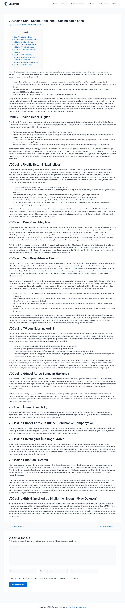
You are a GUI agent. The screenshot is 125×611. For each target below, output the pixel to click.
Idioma (116, 4)
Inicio (59, 4)
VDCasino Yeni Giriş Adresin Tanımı (26, 45)
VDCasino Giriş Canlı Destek (24, 67)
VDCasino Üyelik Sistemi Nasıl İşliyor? (27, 39)
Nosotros (68, 4)
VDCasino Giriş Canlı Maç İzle (24, 42)
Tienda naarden (104, 4)
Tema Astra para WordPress (76, 607)
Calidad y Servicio (80, 4)
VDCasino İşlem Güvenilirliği (24, 55)
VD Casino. (74, 271)
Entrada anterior (19, 529)
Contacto (92, 4)
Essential (14, 3)
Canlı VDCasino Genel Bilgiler (24, 37)
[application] (119, 4)
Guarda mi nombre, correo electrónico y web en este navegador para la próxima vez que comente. (45, 583)
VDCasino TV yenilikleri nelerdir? (25, 47)
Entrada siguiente (105, 529)
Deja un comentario (15, 25)
